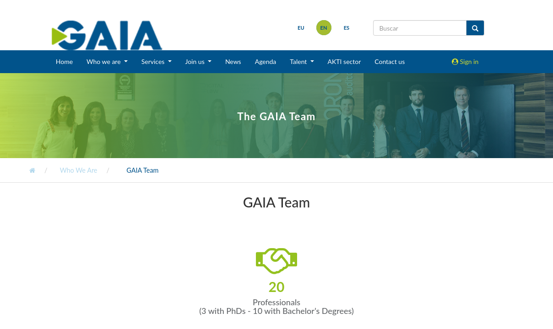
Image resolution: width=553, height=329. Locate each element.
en (322, 28)
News (233, 61)
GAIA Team (142, 170)
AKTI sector (344, 61)
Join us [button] (195, 61)
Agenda (265, 61)
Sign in (465, 61)
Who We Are (77, 170)
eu (299, 28)
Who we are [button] (104, 61)
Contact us (389, 61)
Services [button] (153, 61)
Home (64, 61)
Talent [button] (299, 61)
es (345, 28)
